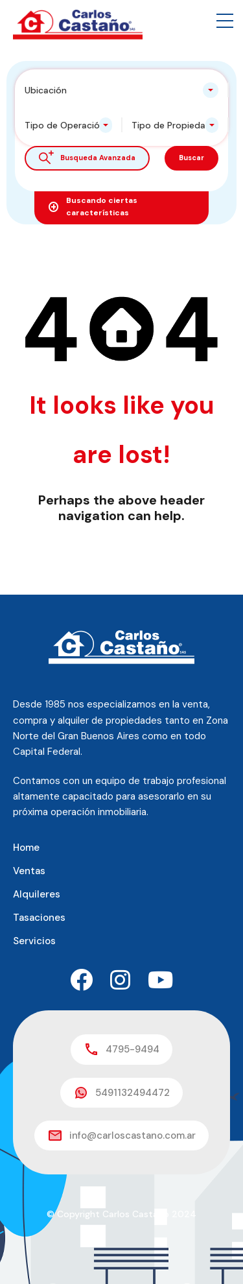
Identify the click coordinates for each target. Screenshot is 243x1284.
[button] (224, 21)
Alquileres (36, 894)
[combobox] (121, 90)
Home (26, 847)
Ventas (29, 870)
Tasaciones (39, 917)
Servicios (34, 940)
